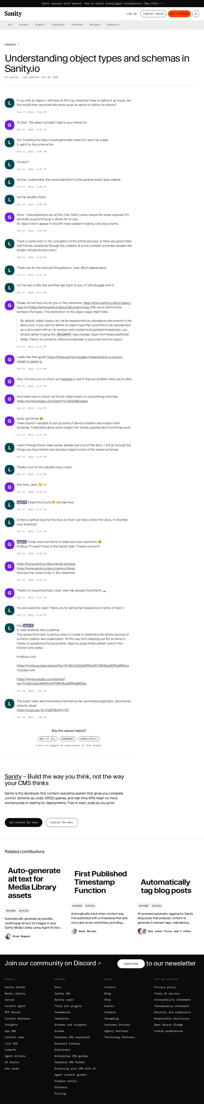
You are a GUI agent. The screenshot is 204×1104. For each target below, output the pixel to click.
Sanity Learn (64, 999)
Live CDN (11, 1043)
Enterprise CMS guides (71, 1056)
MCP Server (13, 1012)
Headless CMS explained (72, 1037)
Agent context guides (70, 1074)
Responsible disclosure (171, 1018)
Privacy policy (165, 987)
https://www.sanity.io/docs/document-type (59, 307)
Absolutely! (89, 738)
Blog (107, 993)
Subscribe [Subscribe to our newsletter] (131, 963)
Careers (110, 1012)
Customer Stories (117, 1024)
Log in (132, 13)
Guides (23, 24)
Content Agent (15, 1006)
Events (109, 1006)
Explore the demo (62, 822)
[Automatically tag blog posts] (168, 902)
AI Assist (12, 1062)
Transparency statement (171, 1006)
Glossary (61, 1087)
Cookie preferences (168, 1031)
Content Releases (17, 1018)
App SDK (10, 1031)
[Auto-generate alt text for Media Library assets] (35, 902)
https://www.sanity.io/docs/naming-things (46, 568)
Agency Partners (116, 1031)
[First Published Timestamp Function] (102, 902)
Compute (10, 1049)
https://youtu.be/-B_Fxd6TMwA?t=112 (43, 710)
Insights (11, 1024)
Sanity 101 (63, 993)
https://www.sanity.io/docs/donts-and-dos (46, 564)
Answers (10, 44)
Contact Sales (153, 13)
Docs (58, 987)
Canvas (9, 999)
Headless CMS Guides (70, 1062)
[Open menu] (195, 13)
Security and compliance (172, 1012)
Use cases (12, 1068)
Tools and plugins (68, 1006)
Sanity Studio (15, 987)
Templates (58, 24)
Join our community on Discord (53, 963)
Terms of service (167, 993)
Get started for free (24, 822)
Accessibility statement (172, 999)
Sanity (13, 776)
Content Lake (14, 1037)
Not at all (48, 738)
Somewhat (68, 738)
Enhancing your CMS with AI (75, 1068)
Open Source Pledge (168, 1024)
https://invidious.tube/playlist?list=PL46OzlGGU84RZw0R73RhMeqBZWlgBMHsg (73, 665)
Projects (77, 24)
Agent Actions (15, 1056)
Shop (107, 999)
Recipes (95, 24)
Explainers (63, 1049)
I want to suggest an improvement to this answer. (69, 745)
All (10, 24)
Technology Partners (119, 1037)
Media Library (15, 993)
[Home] (13, 14)
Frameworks (63, 1012)
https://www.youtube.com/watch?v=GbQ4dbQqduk (52, 401)
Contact (110, 987)
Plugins (40, 24)
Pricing (60, 1093)
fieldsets (67, 379)
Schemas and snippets (70, 1024)
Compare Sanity (66, 1081)
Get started (179, 13)
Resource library (67, 1043)
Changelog (111, 1018)
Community (113, 24)
